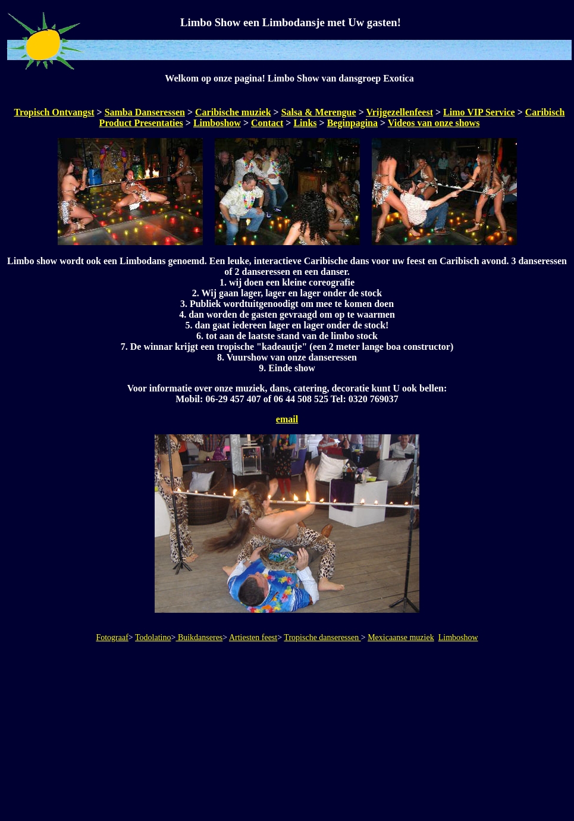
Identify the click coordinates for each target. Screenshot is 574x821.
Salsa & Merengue (318, 112)
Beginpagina (352, 123)
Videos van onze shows (434, 123)
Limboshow (217, 123)
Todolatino (153, 637)
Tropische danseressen (322, 637)
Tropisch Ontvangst (54, 112)
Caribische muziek (233, 112)
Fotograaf (112, 637)
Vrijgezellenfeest (399, 112)
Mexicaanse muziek (401, 637)
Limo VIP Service (479, 112)
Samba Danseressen (145, 112)
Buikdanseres (198, 637)
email (287, 419)
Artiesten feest (253, 637)
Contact (267, 123)
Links (304, 123)
